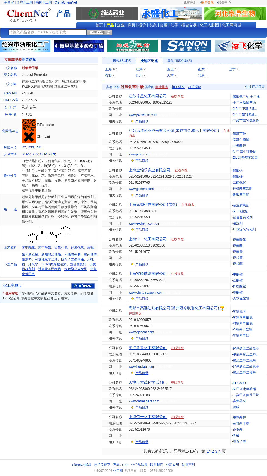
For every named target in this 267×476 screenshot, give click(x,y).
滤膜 (236, 407)
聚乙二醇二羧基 (244, 372)
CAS (125, 465)
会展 (164, 25)
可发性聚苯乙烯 (46, 259)
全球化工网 (25, 2)
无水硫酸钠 (241, 298)
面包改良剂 (78, 264)
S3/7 (35, 154)
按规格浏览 (122, 60)
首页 (99, 25)
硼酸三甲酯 (241, 195)
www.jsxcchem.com (143, 115)
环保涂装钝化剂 (244, 229)
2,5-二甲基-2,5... (245, 109)
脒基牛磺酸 (241, 140)
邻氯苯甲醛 (241, 335)
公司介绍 (172, 465)
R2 (24, 147)
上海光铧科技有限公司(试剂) (153, 204)
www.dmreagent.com (144, 401)
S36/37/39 (47, 154)
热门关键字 (102, 465)
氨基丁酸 (239, 134)
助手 (174, 25)
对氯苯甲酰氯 (243, 323)
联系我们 (156, 465)
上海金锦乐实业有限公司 (150, 170)
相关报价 (194, 87)
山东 (201, 69)
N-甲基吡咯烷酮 (244, 389)
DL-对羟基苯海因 (245, 158)
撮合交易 (189, 25)
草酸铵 (238, 292)
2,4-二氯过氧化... (245, 115)
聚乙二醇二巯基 (244, 360)
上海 (108, 69)
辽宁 (232, 69)
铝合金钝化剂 (243, 217)
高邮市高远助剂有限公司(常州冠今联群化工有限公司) (174, 308)
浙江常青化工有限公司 (148, 348)
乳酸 (236, 435)
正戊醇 (238, 264)
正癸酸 (238, 429)
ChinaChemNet (65, 2)
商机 (131, 25)
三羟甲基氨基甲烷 (246, 395)
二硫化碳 (239, 183)
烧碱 (90, 248)
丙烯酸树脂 (72, 254)
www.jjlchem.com (141, 189)
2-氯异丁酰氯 (242, 329)
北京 (201, 75)
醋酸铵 (238, 177)
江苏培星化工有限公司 (148, 96)
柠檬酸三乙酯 (243, 189)
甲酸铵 (238, 274)
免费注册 (189, 2)
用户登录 (207, 2)
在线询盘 (177, 96)
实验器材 (239, 401)
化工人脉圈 (209, 25)
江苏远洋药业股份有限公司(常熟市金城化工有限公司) (174, 130)
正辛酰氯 (239, 240)
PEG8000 (240, 383)
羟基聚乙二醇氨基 (246, 366)
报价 (142, 25)
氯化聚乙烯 (30, 254)
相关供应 (178, 87)
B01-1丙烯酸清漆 (53, 264)
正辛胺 (238, 252)
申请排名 (161, 87)
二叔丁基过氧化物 (246, 121)
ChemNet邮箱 (81, 465)
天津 (170, 75)
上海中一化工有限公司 (148, 239)
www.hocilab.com (141, 367)
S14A (26, 154)
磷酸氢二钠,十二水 (246, 97)
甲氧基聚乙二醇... (246, 354)
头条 (153, 25)
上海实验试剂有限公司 (148, 273)
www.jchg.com (139, 154)
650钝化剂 (240, 211)
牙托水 (33, 264)
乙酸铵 (238, 280)
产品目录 (141, 121)
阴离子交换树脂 (72, 259)
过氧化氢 (61, 248)
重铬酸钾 (239, 417)
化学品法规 (139, 465)
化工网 (118, 471)
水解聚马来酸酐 (75, 269)
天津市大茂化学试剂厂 (148, 382)
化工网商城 (231, 25)
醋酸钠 (238, 171)
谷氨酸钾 (239, 146)
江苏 (139, 69)
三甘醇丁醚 (241, 423)
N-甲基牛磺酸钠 (244, 152)
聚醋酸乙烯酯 (51, 254)
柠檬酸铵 (239, 286)
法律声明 (188, 465)
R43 (39, 147)
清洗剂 (238, 223)
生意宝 (9, 2)
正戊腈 (238, 258)
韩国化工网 (44, 2)
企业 (121, 25)
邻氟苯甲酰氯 (243, 317)
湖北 (108, 75)
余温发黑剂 (241, 205)
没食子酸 (239, 441)
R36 (31, 147)
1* (208, 451)
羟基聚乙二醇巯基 (246, 348)
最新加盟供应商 (179, 60)
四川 (139, 75)
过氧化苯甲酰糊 (49, 269)
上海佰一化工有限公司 (148, 417)
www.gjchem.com (141, 332)
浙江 (170, 69)
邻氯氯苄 (239, 311)
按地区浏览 (149, 61)
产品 (110, 25)
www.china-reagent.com (146, 292)
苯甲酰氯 (28, 248)
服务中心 (224, 2)
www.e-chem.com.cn (144, 223)
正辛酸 (238, 246)
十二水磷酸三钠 (244, 103)
